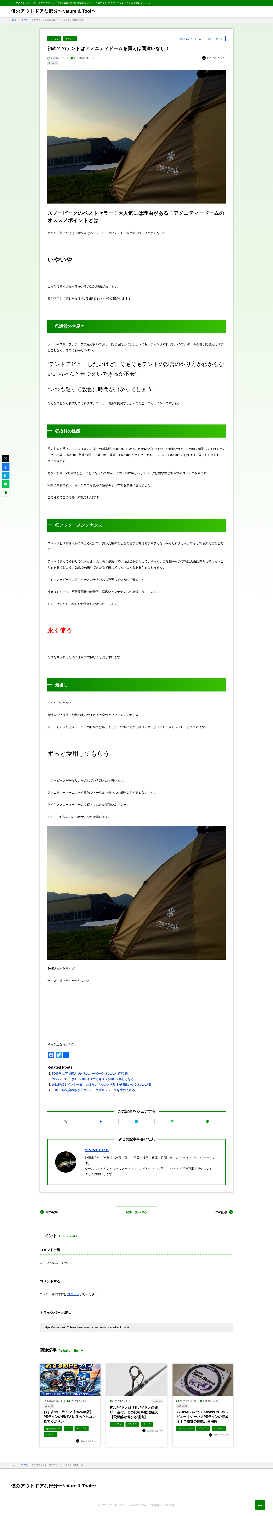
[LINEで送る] (172, 1121)
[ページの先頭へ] (260, 1505)
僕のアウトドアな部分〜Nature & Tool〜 (53, 11)
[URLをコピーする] (208, 1121)
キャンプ (70, 39)
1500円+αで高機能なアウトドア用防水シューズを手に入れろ (93, 1090)
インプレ (54, 39)
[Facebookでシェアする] (100, 1121)
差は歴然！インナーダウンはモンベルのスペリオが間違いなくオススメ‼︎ (101, 1084)
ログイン (73, 1294)
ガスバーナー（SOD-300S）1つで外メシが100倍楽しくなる (93, 1079)
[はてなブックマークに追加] (136, 1121)
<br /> (136, 1012)
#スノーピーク (215, 39)
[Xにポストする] (65, 1121)
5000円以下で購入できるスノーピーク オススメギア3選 (90, 1073)
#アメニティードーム (190, 39)
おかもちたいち (97, 1150)
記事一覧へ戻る (136, 1212)
